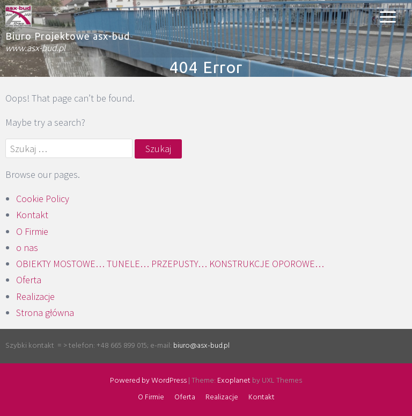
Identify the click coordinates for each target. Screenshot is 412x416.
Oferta (28, 280)
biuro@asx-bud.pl (201, 346)
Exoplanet (234, 381)
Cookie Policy (42, 198)
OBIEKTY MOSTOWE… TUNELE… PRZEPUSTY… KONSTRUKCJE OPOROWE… (170, 263)
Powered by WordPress (148, 381)
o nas (27, 247)
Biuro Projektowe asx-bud (67, 36)
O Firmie (32, 231)
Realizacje (35, 296)
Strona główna (45, 312)
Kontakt (32, 215)
